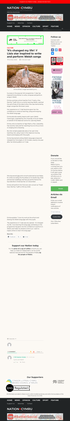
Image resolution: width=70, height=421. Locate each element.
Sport (45, 26)
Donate (60, 188)
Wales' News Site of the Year (13, 12)
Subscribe (56, 217)
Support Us (10, 23)
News (17, 26)
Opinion (26, 26)
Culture (36, 26)
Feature (55, 26)
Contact (29, 23)
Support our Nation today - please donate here (35, 2)
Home (9, 26)
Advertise (21, 23)
